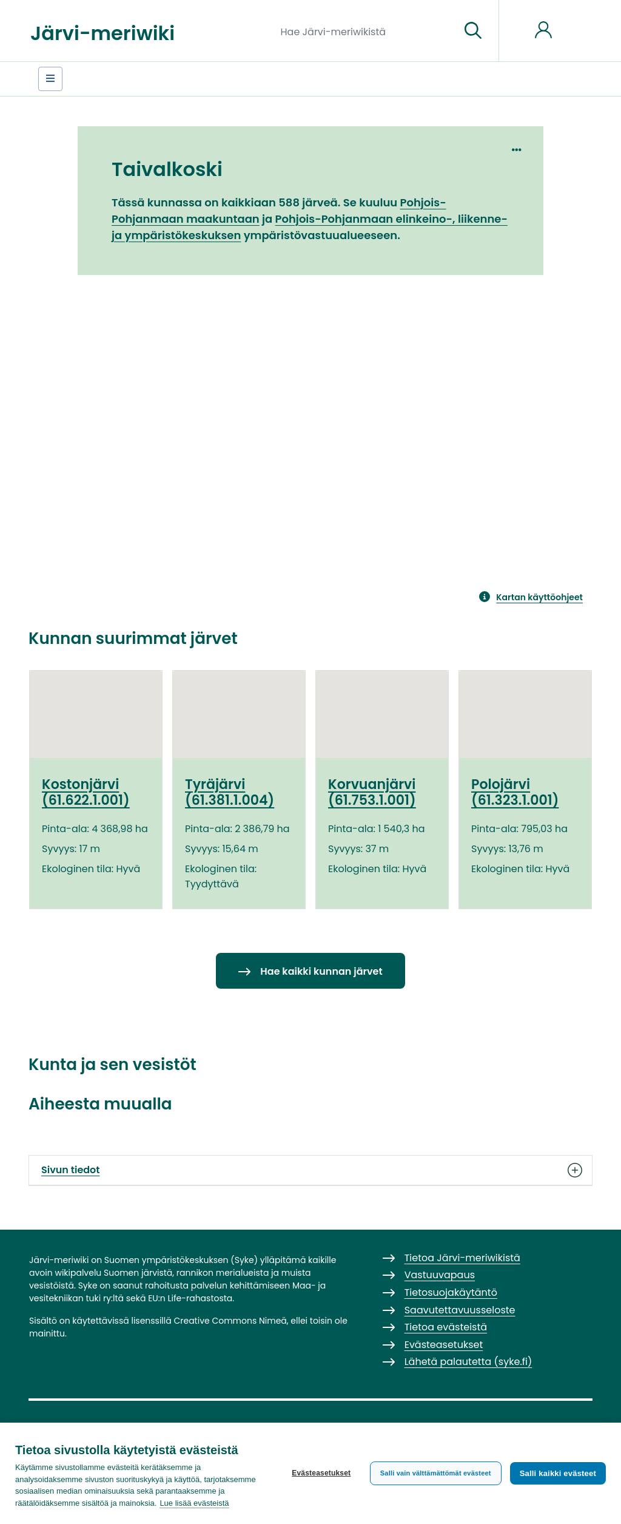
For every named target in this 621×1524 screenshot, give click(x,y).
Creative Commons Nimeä (229, 1321)
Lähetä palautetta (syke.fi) (468, 1362)
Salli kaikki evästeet (558, 1473)
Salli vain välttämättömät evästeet (435, 1473)
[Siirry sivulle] (473, 31)
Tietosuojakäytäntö (450, 1292)
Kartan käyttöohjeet (539, 597)
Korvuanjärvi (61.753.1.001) (372, 792)
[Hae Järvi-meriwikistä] (366, 31)
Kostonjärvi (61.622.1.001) (86, 792)
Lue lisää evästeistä (194, 1503)
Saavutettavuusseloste (459, 1310)
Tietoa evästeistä (445, 1327)
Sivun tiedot (310, 1170)
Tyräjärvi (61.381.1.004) (229, 792)
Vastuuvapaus (439, 1275)
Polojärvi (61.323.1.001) (515, 792)
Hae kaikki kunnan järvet (321, 971)
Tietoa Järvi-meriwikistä (462, 1258)
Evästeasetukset (321, 1473)
